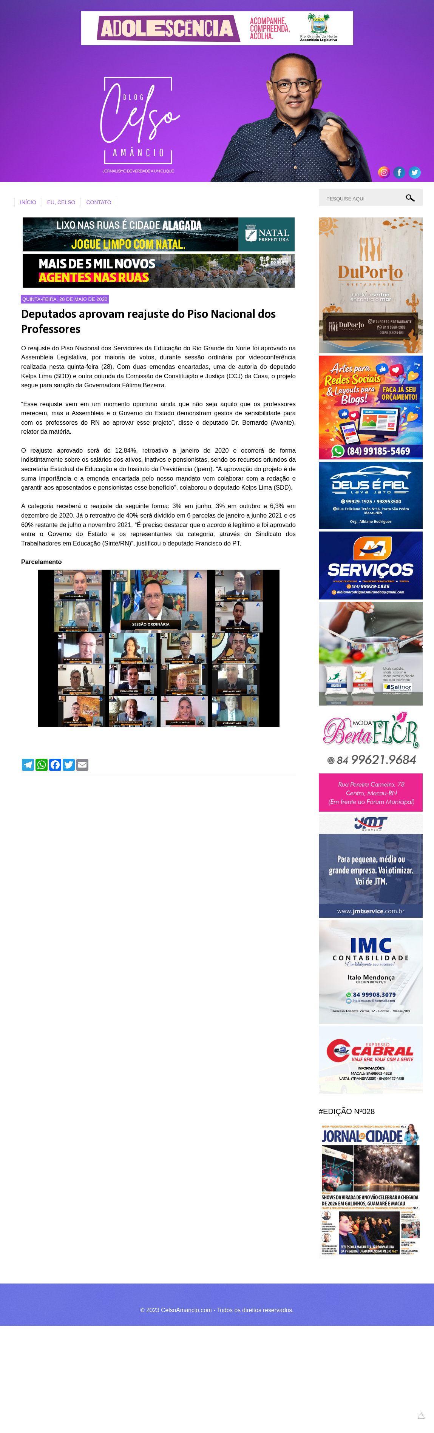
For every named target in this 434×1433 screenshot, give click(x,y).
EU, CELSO (61, 202)
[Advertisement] (211, 1378)
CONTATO (98, 202)
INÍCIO (28, 202)
